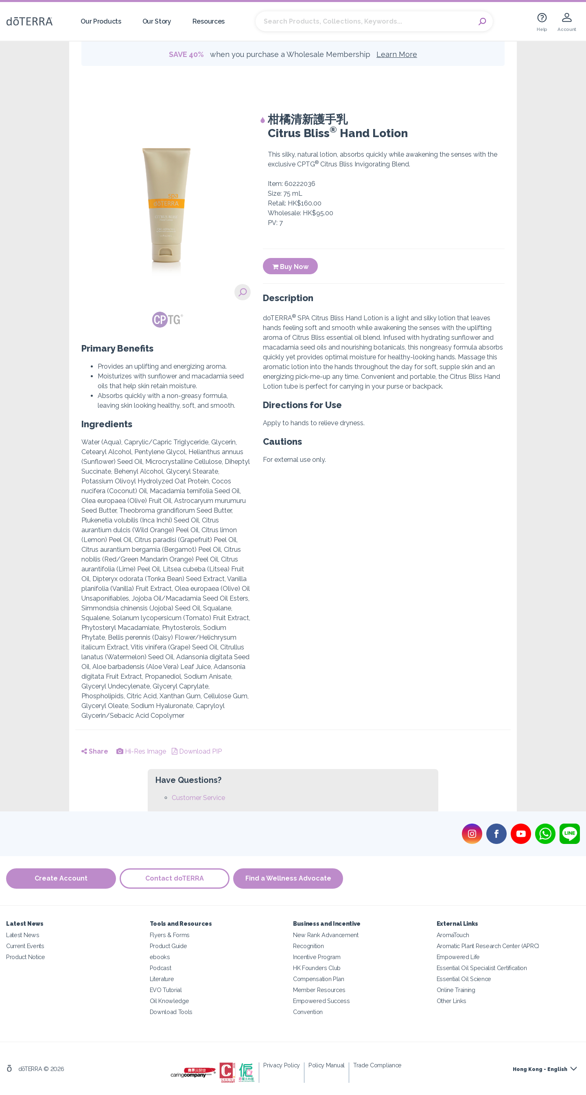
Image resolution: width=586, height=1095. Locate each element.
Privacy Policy (281, 1065)
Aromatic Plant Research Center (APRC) (488, 945)
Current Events (25, 945)
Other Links (452, 1000)
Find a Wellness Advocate (289, 879)
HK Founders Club (317, 967)
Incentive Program (317, 956)
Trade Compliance (377, 1065)
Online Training (456, 989)
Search (482, 21)
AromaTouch (453, 934)
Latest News (22, 934)
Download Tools (171, 1011)
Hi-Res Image (141, 751)
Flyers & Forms (170, 934)
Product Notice (25, 956)
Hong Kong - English (540, 1069)
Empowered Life (458, 956)
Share (94, 751)
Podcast (160, 967)
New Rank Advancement (326, 934)
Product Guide (168, 945)
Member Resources (319, 989)
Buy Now (290, 267)
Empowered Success (321, 1000)
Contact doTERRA (175, 879)
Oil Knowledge (169, 1000)
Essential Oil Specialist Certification (482, 967)
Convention (308, 1011)
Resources (208, 21)
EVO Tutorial (166, 989)
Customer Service (198, 798)
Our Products (101, 21)
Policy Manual (326, 1065)
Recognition (308, 945)
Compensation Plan (318, 978)
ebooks (160, 956)
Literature (162, 978)
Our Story (156, 21)
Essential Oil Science (464, 978)
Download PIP (197, 751)
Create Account (61, 879)
